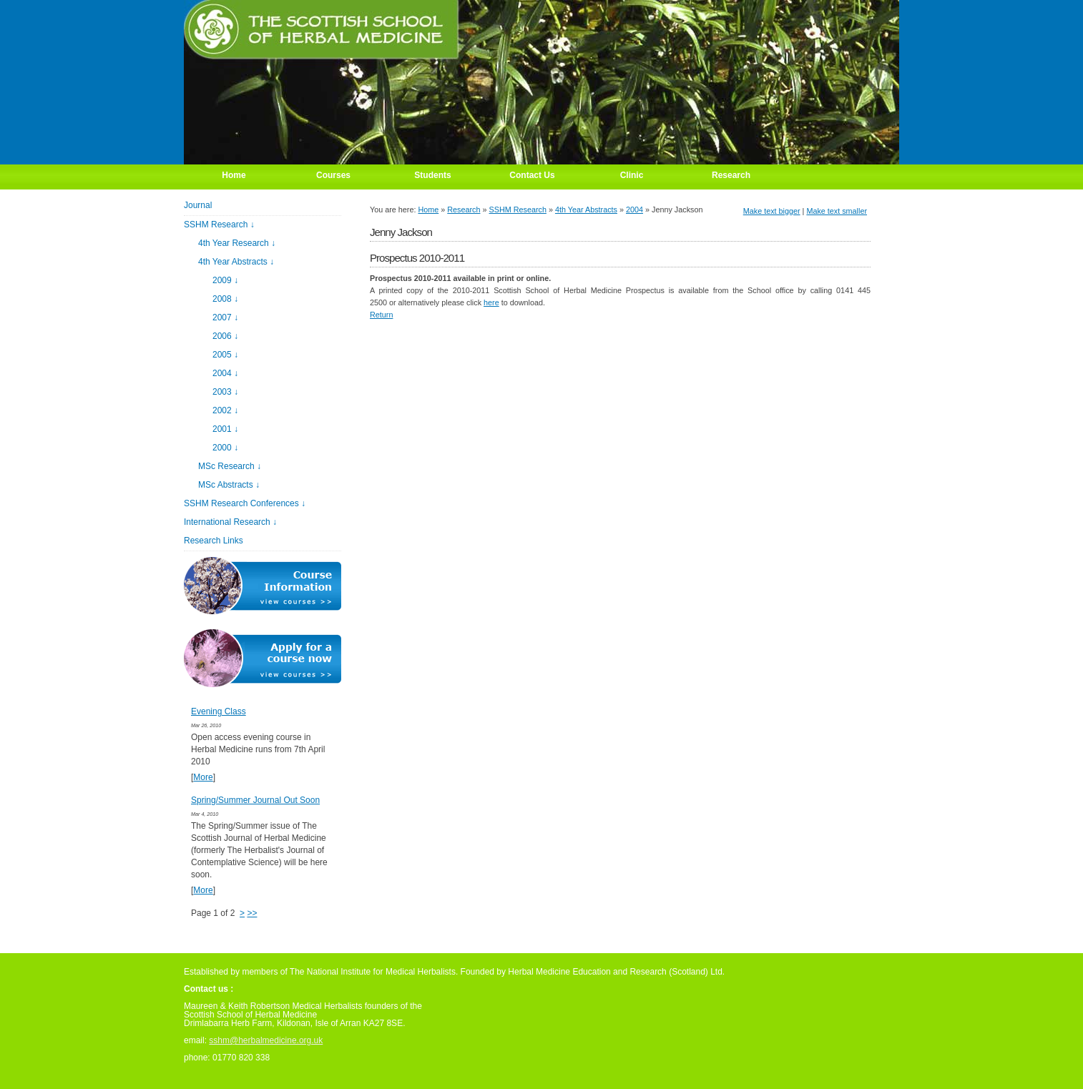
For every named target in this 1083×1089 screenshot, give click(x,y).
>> (252, 913)
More (202, 777)
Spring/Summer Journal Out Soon (255, 800)
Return (381, 314)
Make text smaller (836, 211)
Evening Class (218, 711)
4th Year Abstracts (586, 209)
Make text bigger (771, 211)
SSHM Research (518, 209)
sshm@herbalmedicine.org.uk (266, 1040)
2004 (634, 209)
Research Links (213, 541)
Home (428, 209)
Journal (198, 205)
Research (463, 209)
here (491, 302)
